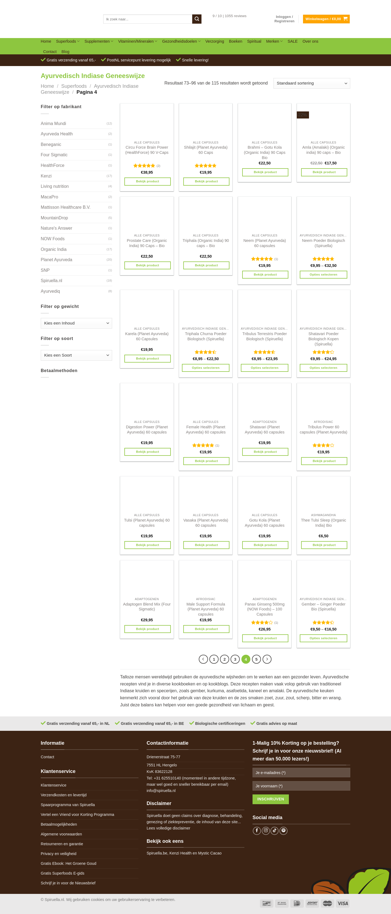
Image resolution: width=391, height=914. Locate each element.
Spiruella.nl (51, 280)
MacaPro (49, 197)
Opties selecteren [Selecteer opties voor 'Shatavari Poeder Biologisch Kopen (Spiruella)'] (324, 367)
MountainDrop (54, 218)
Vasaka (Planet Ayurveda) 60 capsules (205, 523)
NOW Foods (53, 238)
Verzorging (215, 41)
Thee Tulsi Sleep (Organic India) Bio (323, 523)
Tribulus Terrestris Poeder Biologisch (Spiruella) (264, 336)
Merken (274, 41)
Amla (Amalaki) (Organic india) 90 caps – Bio (323, 150)
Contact (50, 51)
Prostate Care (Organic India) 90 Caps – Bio (147, 243)
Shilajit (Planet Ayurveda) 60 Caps (206, 150)
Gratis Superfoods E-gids (62, 873)
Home (46, 41)
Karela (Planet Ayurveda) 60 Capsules (147, 336)
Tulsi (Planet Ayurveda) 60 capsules (147, 523)
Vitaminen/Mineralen (137, 41)
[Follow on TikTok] (274, 831)
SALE (293, 41)
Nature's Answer (56, 228)
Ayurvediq (50, 291)
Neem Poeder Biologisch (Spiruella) (323, 243)
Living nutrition (55, 186)
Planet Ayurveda (56, 259)
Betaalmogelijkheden (59, 824)
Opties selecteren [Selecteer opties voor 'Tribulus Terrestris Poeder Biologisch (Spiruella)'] (265, 367)
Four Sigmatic (54, 154)
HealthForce (52, 165)
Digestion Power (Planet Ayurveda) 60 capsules (147, 429)
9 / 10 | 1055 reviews (230, 16)
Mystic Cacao (210, 853)
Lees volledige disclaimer (168, 828)
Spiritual (254, 41)
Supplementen (98, 41)
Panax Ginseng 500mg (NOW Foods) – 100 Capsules (264, 609)
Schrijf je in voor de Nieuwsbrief (68, 883)
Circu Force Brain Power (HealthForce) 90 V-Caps (146, 150)
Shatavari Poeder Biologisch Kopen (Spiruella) (323, 339)
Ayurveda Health (57, 134)
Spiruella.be (157, 853)
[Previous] (203, 659)
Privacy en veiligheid (58, 853)
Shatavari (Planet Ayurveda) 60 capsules (265, 429)
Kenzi (46, 176)
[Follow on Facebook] (257, 831)
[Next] (267, 659)
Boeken (235, 41)
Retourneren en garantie (62, 844)
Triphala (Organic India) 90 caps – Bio (205, 243)
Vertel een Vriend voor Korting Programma (77, 814)
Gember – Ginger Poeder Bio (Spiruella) (324, 607)
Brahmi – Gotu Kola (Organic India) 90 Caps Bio (264, 152)
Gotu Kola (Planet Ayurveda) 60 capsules (265, 523)
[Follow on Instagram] (266, 831)
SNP (45, 270)
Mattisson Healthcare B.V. (66, 207)
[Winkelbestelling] (311, 83)
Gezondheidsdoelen (181, 41)
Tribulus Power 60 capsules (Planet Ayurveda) (323, 429)
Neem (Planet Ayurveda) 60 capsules (264, 243)
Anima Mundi (53, 123)
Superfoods (68, 41)
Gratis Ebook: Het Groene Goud (68, 863)
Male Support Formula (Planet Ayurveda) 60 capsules (206, 609)
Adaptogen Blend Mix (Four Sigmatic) (147, 607)
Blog (66, 51)
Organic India (54, 249)
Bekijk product (147, 181)
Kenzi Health (180, 853)
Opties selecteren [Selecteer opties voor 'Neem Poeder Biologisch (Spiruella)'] (324, 274)
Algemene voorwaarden (61, 834)
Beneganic (51, 144)
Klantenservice (53, 785)
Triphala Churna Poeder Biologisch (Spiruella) (205, 336)
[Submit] (196, 19)
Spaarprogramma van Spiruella (68, 805)
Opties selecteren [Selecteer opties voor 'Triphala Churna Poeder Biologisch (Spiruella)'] (206, 367)
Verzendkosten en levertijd (64, 795)
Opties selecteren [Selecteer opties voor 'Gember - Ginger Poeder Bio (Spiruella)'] (324, 638)
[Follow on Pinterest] (283, 831)
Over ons (310, 41)
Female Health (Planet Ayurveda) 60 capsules (206, 429)
